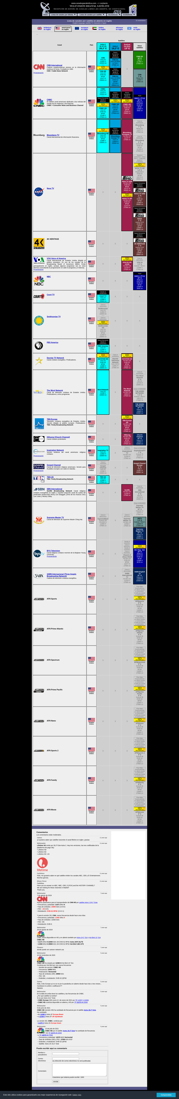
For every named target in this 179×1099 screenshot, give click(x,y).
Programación (38, 73)
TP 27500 (46, 1035)
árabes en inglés (102, 28)
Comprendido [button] (166, 1095)
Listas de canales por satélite (92, 15)
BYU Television (53, 551)
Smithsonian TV (54, 317)
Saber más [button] (76, 1095)
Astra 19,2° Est (82, 937)
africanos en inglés (119, 28)
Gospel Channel (54, 465)
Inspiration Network (55, 450)
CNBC (49, 100)
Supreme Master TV (55, 517)
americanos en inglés (66, 28)
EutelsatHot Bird (127, 46)
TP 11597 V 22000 (82, 1000)
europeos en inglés (84, 28)
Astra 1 (115, 47)
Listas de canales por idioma (63, 15)
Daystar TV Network (55, 358)
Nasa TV (50, 188)
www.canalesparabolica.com (83, 3)
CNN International (54, 65)
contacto (104, 3)
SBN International (54, 489)
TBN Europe (52, 419)
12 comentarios (141, 20)
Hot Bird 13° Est (95, 937)
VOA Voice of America (56, 258)
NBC (49, 277)
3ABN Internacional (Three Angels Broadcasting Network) (61, 575)
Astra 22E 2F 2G (103, 46)
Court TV (51, 295)
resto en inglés (136, 28)
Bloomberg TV (53, 135)
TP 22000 (81, 1002)
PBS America (52, 342)
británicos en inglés (47, 28)
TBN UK (50, 477)
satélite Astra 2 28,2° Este (88, 902)
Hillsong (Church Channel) (58, 437)
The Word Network (55, 390)
